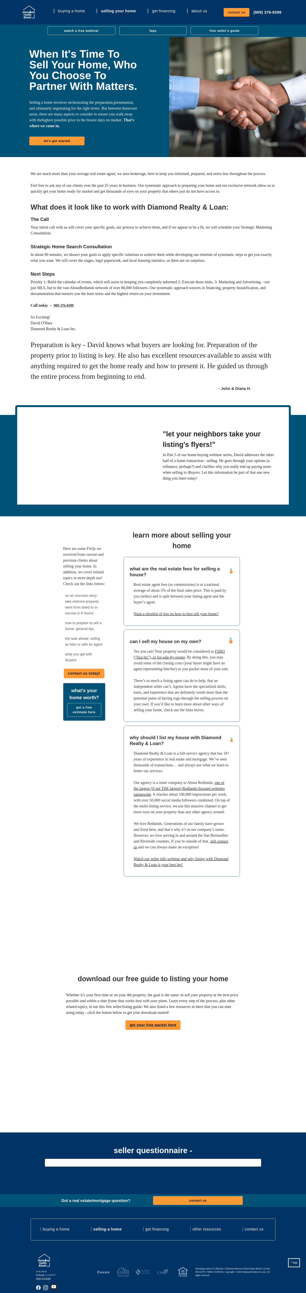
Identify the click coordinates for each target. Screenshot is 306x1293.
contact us (236, 12)
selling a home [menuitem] (107, 1229)
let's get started (57, 141)
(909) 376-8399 (267, 12)
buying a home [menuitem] (56, 1229)
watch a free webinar (81, 30)
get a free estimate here (84, 710)
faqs (153, 30)
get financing (163, 11)
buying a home (71, 11)
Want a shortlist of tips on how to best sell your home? (176, 614)
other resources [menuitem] (206, 1229)
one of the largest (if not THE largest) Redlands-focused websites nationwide (179, 788)
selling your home (118, 11)
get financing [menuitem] (157, 1229)
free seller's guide (224, 30)
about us (199, 11)
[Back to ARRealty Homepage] (44, 1260)
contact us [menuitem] (254, 1229)
